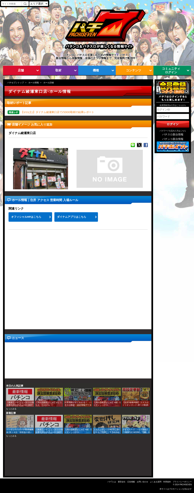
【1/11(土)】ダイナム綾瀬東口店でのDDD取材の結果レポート (57, 112)
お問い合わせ (142, 482)
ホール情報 (33, 82)
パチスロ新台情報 (172, 134)
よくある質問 (155, 482)
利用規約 (167, 482)
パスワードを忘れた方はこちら (173, 131)
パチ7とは (111, 482)
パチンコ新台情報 (172, 139)
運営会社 (121, 482)
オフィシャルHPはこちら (26, 216)
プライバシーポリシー (182, 482)
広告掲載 (131, 482)
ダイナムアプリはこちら (71, 216)
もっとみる (11, 409)
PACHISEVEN (186, 485)
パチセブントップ (15, 82)
